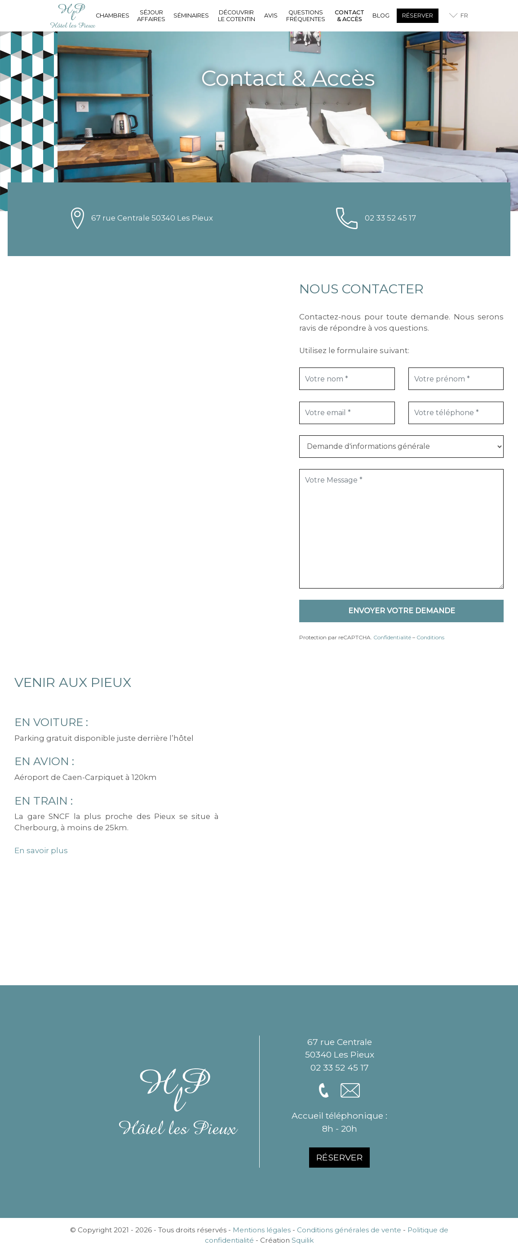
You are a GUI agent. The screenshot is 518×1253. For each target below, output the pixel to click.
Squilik (303, 1240)
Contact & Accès (349, 15)
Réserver (417, 15)
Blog (381, 15)
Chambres (112, 15)
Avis (271, 15)
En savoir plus (41, 850)
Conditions (430, 637)
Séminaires (191, 15)
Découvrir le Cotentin (236, 15)
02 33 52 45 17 (390, 217)
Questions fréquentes (305, 15)
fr (464, 15)
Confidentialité (392, 637)
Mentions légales (262, 1230)
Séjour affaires (151, 15)
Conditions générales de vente (349, 1230)
